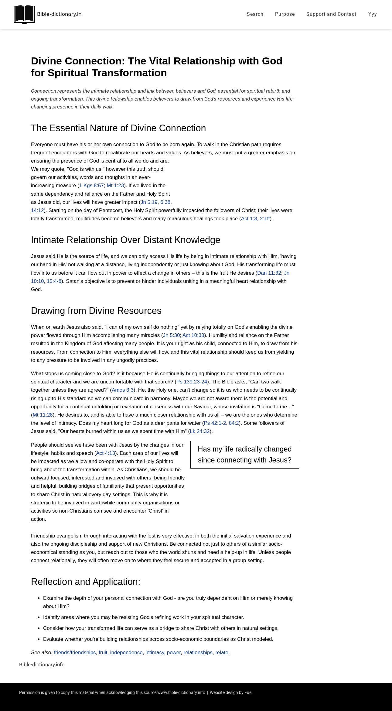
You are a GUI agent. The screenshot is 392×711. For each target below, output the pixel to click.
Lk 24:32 (200, 431)
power (174, 652)
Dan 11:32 (269, 273)
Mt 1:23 (115, 185)
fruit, (104, 652)
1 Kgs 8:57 (91, 185)
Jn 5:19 (149, 202)
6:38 (165, 202)
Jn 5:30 (171, 335)
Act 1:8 (249, 219)
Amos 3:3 (123, 390)
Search (255, 14)
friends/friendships (75, 652)
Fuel (248, 692)
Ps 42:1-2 (215, 423)
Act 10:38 (193, 335)
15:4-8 (54, 281)
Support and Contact (331, 14)
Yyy (372, 14)
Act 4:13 (105, 453)
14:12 (37, 210)
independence (126, 652)
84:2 (234, 423)
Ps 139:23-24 (191, 382)
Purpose (285, 14)
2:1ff (265, 219)
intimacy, (155, 652)
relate (221, 652)
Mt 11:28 (43, 415)
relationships (198, 652)
